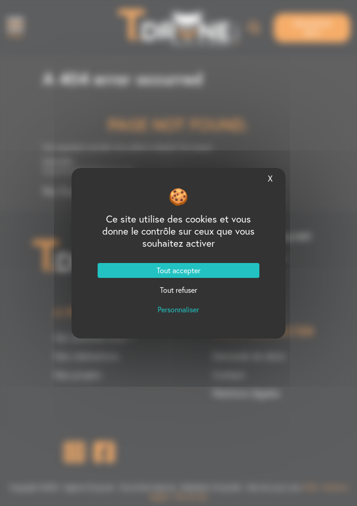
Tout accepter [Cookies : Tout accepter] (178, 270)
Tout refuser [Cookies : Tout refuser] (178, 290)
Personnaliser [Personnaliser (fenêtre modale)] (178, 309)
